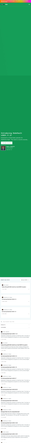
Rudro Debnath (11, 146)
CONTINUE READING (6, 142)
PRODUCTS (15, 324)
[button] (29, 4)
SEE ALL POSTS (25, 280)
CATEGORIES (15, 327)
